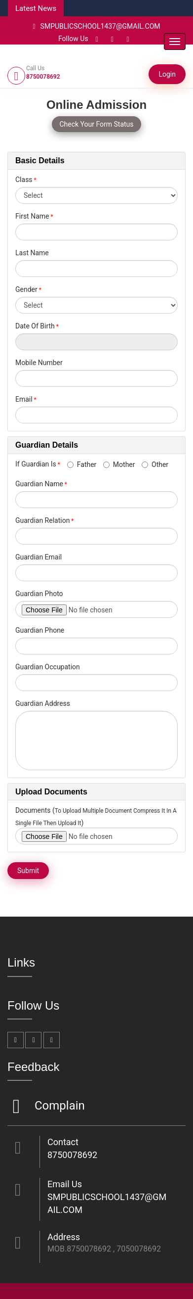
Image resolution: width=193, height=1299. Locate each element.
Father (82, 464)
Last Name (32, 253)
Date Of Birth (35, 326)
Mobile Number (39, 363)
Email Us (64, 1184)
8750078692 (72, 1155)
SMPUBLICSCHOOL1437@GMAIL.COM (96, 26)
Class (24, 180)
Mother (119, 464)
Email (24, 399)
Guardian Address (42, 703)
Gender (26, 289)
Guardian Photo (39, 594)
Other (155, 464)
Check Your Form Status (96, 124)
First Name (32, 216)
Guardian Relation (42, 520)
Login (167, 74)
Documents (32, 810)
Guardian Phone (39, 630)
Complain (58, 1106)
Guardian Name (39, 484)
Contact (62, 1142)
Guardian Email (38, 557)
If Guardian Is (40, 464)
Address (63, 1237)
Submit (28, 871)
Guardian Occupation (47, 667)
